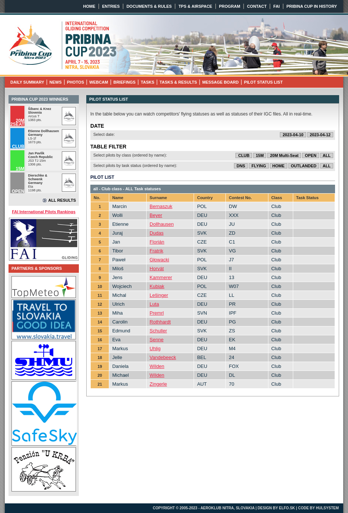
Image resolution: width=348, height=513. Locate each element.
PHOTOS (75, 82)
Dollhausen (162, 224)
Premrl (157, 313)
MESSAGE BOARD (220, 82)
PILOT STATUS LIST (263, 82)
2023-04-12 (320, 135)
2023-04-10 (292, 135)
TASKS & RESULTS (178, 82)
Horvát (157, 268)
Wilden (157, 366)
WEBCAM (98, 82)
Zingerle (158, 384)
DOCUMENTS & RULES (149, 6)
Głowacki (159, 259)
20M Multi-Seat (284, 155)
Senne (157, 339)
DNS (241, 166)
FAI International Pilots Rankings (44, 211)
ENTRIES (111, 6)
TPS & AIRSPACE (195, 6)
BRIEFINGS (124, 82)
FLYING (258, 166)
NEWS (56, 82)
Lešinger (159, 295)
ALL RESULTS (62, 200)
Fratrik (156, 251)
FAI (276, 6)
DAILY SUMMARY (27, 82)
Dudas (157, 233)
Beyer (156, 215)
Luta (154, 304)
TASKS (147, 82)
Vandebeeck (163, 357)
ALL (327, 155)
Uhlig (155, 348)
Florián (157, 242)
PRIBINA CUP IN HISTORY (312, 6)
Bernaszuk (161, 206)
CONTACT (257, 6)
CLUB (244, 155)
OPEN (310, 155)
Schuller (158, 330)
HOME (89, 6)
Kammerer (161, 277)
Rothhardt (160, 322)
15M (260, 155)
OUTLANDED (304, 166)
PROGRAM (229, 6)
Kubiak (157, 286)
